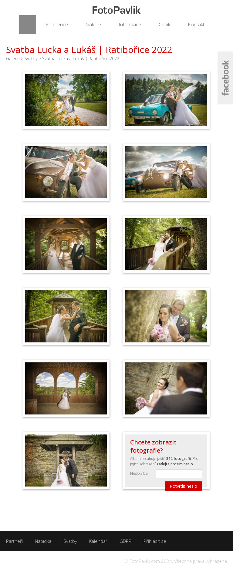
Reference (57, 24)
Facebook (225, 77)
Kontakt (196, 24)
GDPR (125, 541)
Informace (130, 24)
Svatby (31, 58)
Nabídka (43, 541)
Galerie (93, 24)
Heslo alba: (139, 473)
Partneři (14, 541)
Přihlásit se (155, 541)
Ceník (164, 24)
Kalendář (98, 541)
